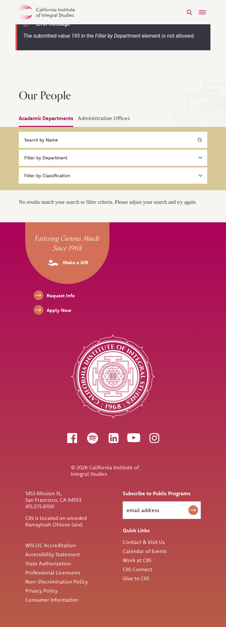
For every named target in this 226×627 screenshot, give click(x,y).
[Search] (189, 12)
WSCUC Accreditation (50, 545)
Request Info (61, 295)
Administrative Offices (104, 118)
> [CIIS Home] (47, 12)
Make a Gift (67, 262)
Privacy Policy (41, 590)
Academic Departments (46, 118)
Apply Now (59, 310)
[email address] (162, 510)
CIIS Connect (137, 569)
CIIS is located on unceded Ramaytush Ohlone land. (56, 521)
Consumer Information (51, 599)
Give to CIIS (136, 578)
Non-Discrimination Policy (56, 581)
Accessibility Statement (52, 554)
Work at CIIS (137, 560)
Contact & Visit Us (144, 542)
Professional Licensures (52, 572)
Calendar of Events (145, 551)
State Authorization (48, 563)
